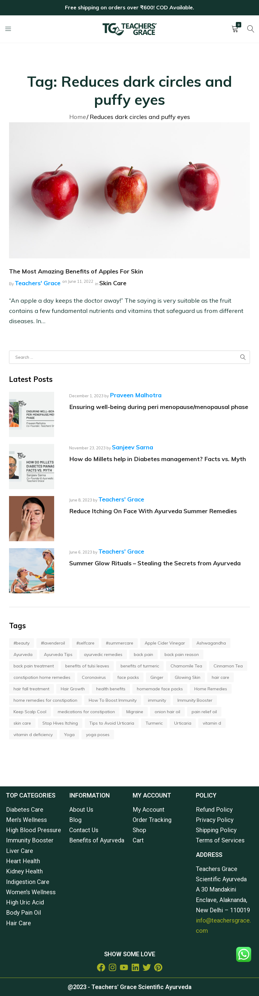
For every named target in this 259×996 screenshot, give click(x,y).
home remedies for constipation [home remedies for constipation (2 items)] (45, 700)
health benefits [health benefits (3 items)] (110, 689)
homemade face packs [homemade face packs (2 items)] (160, 689)
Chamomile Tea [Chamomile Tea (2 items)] (186, 666)
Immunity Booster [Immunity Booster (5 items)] (194, 700)
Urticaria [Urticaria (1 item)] (182, 723)
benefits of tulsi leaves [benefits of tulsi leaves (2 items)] (87, 666)
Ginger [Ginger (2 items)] (156, 677)
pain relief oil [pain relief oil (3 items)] (204, 711)
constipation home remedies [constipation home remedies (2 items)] (42, 677)
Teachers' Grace (37, 283)
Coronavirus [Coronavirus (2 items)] (94, 677)
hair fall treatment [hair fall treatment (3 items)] (31, 689)
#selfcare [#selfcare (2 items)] (85, 643)
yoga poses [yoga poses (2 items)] (97, 734)
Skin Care (112, 283)
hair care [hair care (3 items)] (220, 677)
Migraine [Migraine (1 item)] (134, 711)
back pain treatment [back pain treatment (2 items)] (34, 666)
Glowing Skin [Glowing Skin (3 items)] (187, 677)
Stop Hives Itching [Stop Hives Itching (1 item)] (60, 723)
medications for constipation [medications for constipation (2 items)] (86, 711)
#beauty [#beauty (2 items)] (21, 643)
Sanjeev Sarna (132, 447)
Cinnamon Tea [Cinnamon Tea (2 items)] (228, 666)
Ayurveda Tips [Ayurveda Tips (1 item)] (58, 654)
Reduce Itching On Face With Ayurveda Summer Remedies (153, 511)
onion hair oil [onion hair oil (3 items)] (167, 711)
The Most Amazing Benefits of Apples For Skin (76, 271)
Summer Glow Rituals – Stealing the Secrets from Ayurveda (155, 563)
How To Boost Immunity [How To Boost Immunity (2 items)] (113, 700)
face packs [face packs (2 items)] (128, 677)
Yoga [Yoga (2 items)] (69, 734)
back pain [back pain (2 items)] (143, 654)
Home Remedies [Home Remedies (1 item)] (210, 689)
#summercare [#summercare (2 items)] (119, 643)
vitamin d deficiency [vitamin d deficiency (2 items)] (33, 734)
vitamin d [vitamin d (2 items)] (212, 723)
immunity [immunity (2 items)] (157, 700)
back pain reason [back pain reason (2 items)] (182, 654)
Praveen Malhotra (136, 395)
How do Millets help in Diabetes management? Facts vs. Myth (157, 459)
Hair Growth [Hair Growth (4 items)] (73, 689)
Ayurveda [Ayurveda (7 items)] (23, 654)
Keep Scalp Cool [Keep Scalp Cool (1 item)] (30, 711)
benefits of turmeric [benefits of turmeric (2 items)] (140, 666)
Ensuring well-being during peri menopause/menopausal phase (158, 407)
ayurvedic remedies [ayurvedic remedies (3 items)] (103, 654)
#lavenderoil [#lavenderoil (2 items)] (53, 643)
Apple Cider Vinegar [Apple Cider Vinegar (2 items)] (165, 643)
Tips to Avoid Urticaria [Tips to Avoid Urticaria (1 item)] (111, 723)
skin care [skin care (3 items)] (22, 723)
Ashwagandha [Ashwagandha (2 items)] (211, 643)
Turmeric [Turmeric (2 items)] (154, 723)
